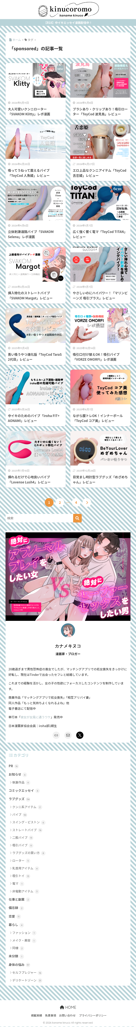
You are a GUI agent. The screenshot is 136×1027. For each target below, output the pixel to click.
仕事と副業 (20, 899)
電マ (18, 883)
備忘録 (16, 908)
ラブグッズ (20, 799)
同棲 (18, 948)
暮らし (16, 925)
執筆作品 (21, 782)
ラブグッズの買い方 (29, 853)
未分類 (16, 956)
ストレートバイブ (27, 830)
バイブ (19, 814)
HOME (68, 1007)
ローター (21, 861)
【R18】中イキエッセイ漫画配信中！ (68, 23)
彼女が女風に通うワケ (36, 717)
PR (14, 766)
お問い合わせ (67, 1016)
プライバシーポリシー (93, 1016)
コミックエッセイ (24, 790)
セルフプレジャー (27, 973)
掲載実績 (36, 1016)
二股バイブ (23, 837)
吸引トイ (21, 876)
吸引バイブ (23, 845)
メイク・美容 (24, 940)
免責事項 (50, 1016)
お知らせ (18, 774)
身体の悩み (20, 965)
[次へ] (86, 502)
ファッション (24, 933)
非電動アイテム (25, 891)
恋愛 (15, 916)
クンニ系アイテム (27, 807)
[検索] (77, 518)
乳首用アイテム (25, 868)
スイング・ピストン (29, 822)
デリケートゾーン (27, 980)
